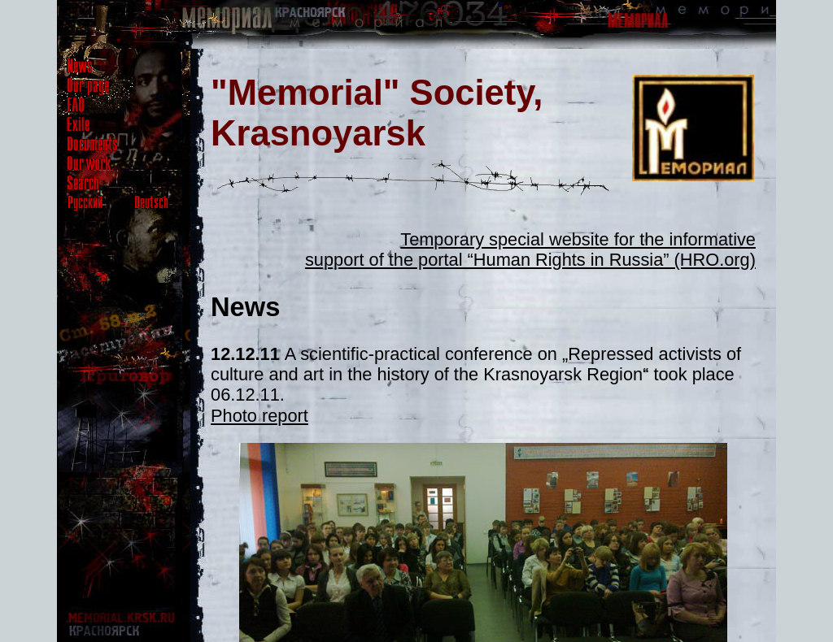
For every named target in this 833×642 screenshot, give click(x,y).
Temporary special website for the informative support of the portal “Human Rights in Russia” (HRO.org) (530, 249)
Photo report (259, 416)
